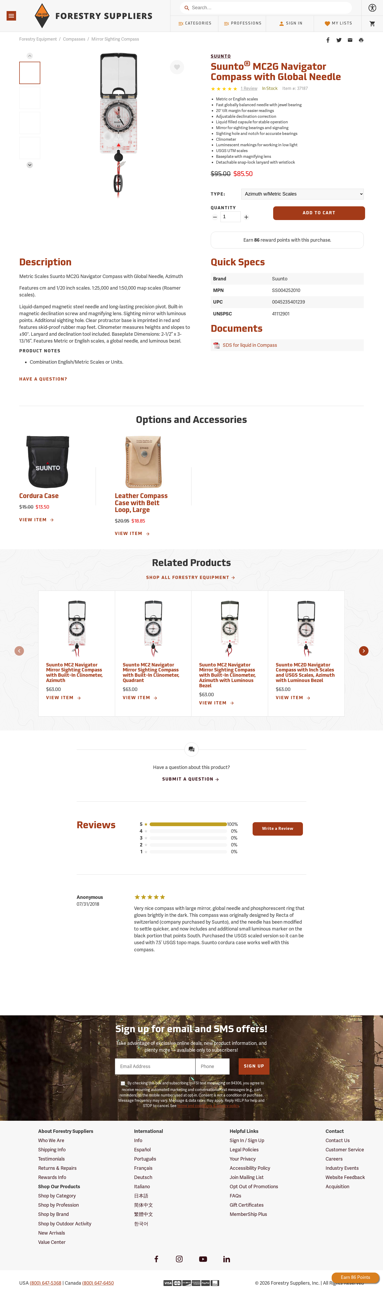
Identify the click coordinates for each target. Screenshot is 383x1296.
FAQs (235, 1196)
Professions (242, 24)
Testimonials (51, 1159)
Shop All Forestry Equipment (190, 577)
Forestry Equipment (38, 39)
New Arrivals (51, 1233)
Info (138, 1140)
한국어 (141, 1224)
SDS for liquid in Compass (249, 345)
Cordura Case (39, 496)
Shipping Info (52, 1150)
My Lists (338, 24)
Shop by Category (57, 1196)
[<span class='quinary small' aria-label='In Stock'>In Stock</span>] (270, 89)
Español (142, 1150)
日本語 (141, 1196)
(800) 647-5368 (45, 1283)
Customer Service (345, 1150)
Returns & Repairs (57, 1168)
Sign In (290, 24)
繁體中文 (143, 1214)
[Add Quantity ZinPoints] (246, 217)
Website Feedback (345, 1177)
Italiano (142, 1187)
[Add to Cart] (319, 213)
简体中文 (143, 1205)
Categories (195, 24)
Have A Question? (43, 379)
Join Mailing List (247, 1177)
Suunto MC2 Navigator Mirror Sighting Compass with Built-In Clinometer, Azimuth (74, 673)
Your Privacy (243, 1159)
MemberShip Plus (248, 1214)
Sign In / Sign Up (247, 1140)
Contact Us (338, 1140)
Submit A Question (191, 779)
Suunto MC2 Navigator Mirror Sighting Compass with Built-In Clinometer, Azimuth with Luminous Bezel (227, 676)
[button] (29, 56)
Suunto (221, 57)
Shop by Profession (58, 1205)
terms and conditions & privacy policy (208, 1106)
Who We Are (51, 1140)
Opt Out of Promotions (254, 1187)
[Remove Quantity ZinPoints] (215, 217)
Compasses (74, 39)
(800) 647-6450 (98, 1283)
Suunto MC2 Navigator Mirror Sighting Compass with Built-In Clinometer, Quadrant (151, 673)
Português (145, 1159)
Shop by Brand (53, 1214)
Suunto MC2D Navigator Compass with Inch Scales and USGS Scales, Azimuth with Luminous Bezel (305, 673)
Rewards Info (52, 1177)
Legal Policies (244, 1150)
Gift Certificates (247, 1205)
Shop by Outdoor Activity (64, 1224)
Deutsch (143, 1177)
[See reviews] (249, 89)
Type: (218, 194)
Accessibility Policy (250, 1168)
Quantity (223, 208)
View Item (37, 520)
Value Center (52, 1242)
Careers (334, 1159)
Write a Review (277, 829)
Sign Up (254, 1066)
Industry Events (342, 1168)
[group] (29, 73)
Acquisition (337, 1187)
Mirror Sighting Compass (115, 39)
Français (143, 1168)
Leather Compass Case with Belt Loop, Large (141, 503)
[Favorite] (177, 67)
